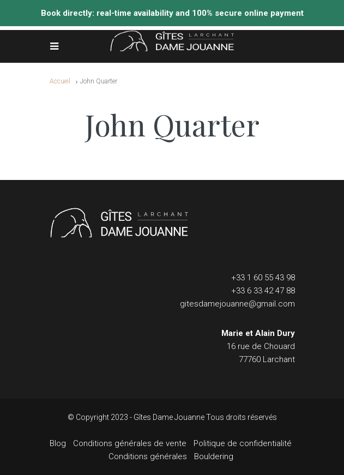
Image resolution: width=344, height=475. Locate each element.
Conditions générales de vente (129, 443)
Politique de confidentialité (243, 443)
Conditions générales (147, 456)
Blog (58, 443)
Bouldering (213, 456)
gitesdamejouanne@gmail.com (237, 304)
